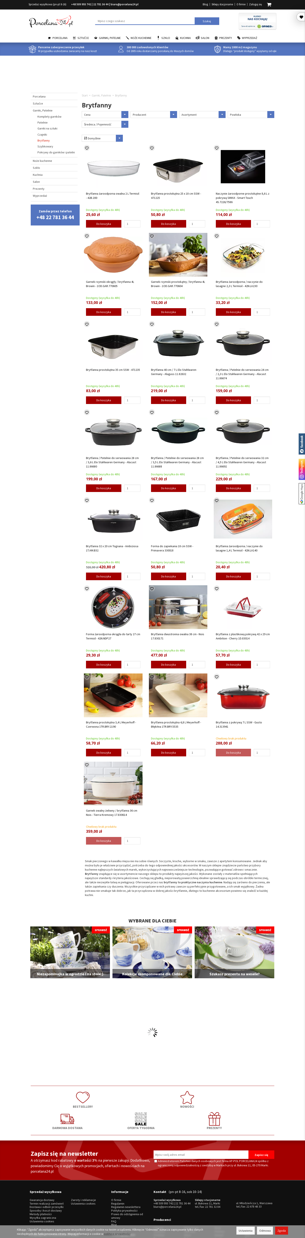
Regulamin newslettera (125, 1177)
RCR (186, 1206)
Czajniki (42, 134)
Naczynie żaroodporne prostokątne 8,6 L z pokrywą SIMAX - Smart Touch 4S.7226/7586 (242, 198)
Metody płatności (41, 1184)
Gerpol (219, 1199)
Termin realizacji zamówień (47, 1173)
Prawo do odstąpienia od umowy (127, 1185)
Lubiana (158, 1192)
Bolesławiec (192, 1192)
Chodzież (159, 1195)
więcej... (250, 1206)
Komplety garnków (49, 116)
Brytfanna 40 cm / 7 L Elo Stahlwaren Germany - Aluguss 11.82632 (173, 372)
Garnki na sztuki (47, 128)
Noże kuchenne (141, 38)
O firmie (241, 4)
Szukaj (207, 21)
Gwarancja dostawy (42, 1170)
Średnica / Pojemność (106, 124)
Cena (106, 114)
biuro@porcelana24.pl (125, 4)
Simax (248, 1203)
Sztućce (83, 38)
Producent (155, 114)
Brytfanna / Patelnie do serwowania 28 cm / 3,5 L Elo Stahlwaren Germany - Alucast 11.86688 (177, 462)
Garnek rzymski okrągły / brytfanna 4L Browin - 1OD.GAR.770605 (110, 284)
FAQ (113, 1191)
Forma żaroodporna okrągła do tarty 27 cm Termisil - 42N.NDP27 (113, 636)
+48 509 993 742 (81, 4)
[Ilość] (132, 223)
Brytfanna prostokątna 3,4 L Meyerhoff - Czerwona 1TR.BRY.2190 (111, 724)
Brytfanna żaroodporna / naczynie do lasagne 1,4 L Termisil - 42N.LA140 (239, 548)
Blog (205, 4)
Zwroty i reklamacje (83, 1170)
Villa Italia (189, 1195)
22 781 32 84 (212, 1176)
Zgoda (281, 1231)
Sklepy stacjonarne (222, 4)
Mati (247, 1199)
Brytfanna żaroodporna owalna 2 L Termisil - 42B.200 (112, 196)
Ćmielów (159, 1199)
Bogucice (159, 1203)
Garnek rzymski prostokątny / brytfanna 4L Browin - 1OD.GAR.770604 (178, 284)
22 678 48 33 (254, 1176)
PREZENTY (250, 1098)
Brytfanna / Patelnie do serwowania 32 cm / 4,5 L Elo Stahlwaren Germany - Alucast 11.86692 (242, 462)
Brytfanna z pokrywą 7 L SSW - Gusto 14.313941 (239, 724)
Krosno (249, 1192)
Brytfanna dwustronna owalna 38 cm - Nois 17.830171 (177, 636)
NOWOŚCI (103, 1098)
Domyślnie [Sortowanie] (101, 138)
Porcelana (60, 38)
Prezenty (225, 38)
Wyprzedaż (249, 38)
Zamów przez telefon (55, 215)
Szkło (165, 38)
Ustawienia (245, 1231)
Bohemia (189, 1203)
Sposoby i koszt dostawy (46, 1180)
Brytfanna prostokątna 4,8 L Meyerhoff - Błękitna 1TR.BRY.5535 (176, 724)
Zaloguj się (255, 4)
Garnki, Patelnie (110, 38)
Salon (205, 38)
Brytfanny (43, 140)
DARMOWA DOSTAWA (152, 1098)
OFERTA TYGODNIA (201, 1098)
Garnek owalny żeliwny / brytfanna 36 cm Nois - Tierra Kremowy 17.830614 (111, 813)
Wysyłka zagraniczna (43, 1187)
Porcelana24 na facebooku (302, 444)
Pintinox (220, 1195)
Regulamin (117, 1173)
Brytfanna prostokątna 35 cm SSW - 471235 (113, 370)
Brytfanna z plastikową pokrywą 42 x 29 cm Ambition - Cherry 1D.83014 (243, 636)
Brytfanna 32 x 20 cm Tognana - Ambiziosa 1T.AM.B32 (112, 548)
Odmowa (265, 1231)
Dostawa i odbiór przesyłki (47, 1177)
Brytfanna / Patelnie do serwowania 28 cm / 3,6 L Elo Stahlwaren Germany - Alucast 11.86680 (112, 462)
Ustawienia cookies (42, 1191)
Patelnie (42, 122)
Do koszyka (103, 224)
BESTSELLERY (55, 1098)
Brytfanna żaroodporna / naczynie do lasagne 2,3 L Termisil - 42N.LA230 (239, 284)
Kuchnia (185, 38)
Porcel (158, 1206)
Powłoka (252, 114)
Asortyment (204, 114)
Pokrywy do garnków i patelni (56, 152)
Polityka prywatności (124, 1180)
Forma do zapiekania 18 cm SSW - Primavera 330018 (172, 548)
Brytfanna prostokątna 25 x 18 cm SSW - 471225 (176, 196)
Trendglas (251, 1195)
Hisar (218, 1192)
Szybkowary (45, 146)
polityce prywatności (117, 1234)
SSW (217, 1206)
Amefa (219, 1203)
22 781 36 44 (100, 4)
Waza (187, 1199)
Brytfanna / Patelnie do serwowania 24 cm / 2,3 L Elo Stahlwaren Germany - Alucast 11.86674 (242, 374)
